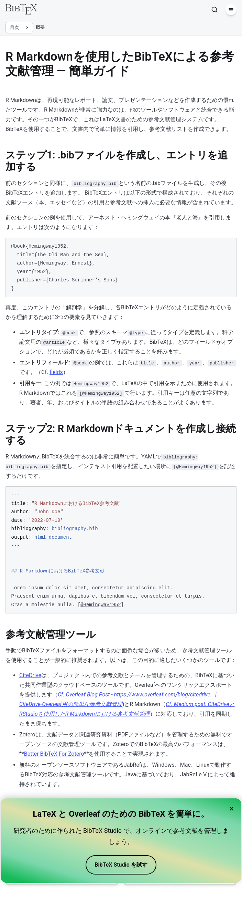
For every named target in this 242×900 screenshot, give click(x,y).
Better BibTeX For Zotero (54, 754)
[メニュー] (231, 9)
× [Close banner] (231, 809)
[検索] (214, 10)
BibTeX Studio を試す (121, 864)
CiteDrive (30, 675)
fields (56, 372)
